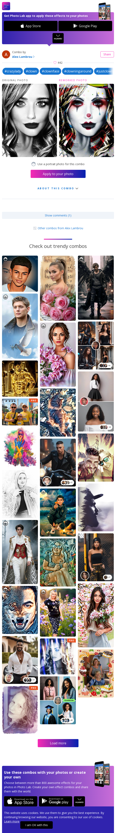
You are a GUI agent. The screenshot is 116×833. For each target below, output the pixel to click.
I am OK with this (36, 825)
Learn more (11, 821)
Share (107, 54)
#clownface (50, 71)
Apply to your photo (58, 174)
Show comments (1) (58, 215)
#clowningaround (77, 71)
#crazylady (12, 71)
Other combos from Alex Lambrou (58, 228)
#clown (31, 71)
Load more (58, 743)
